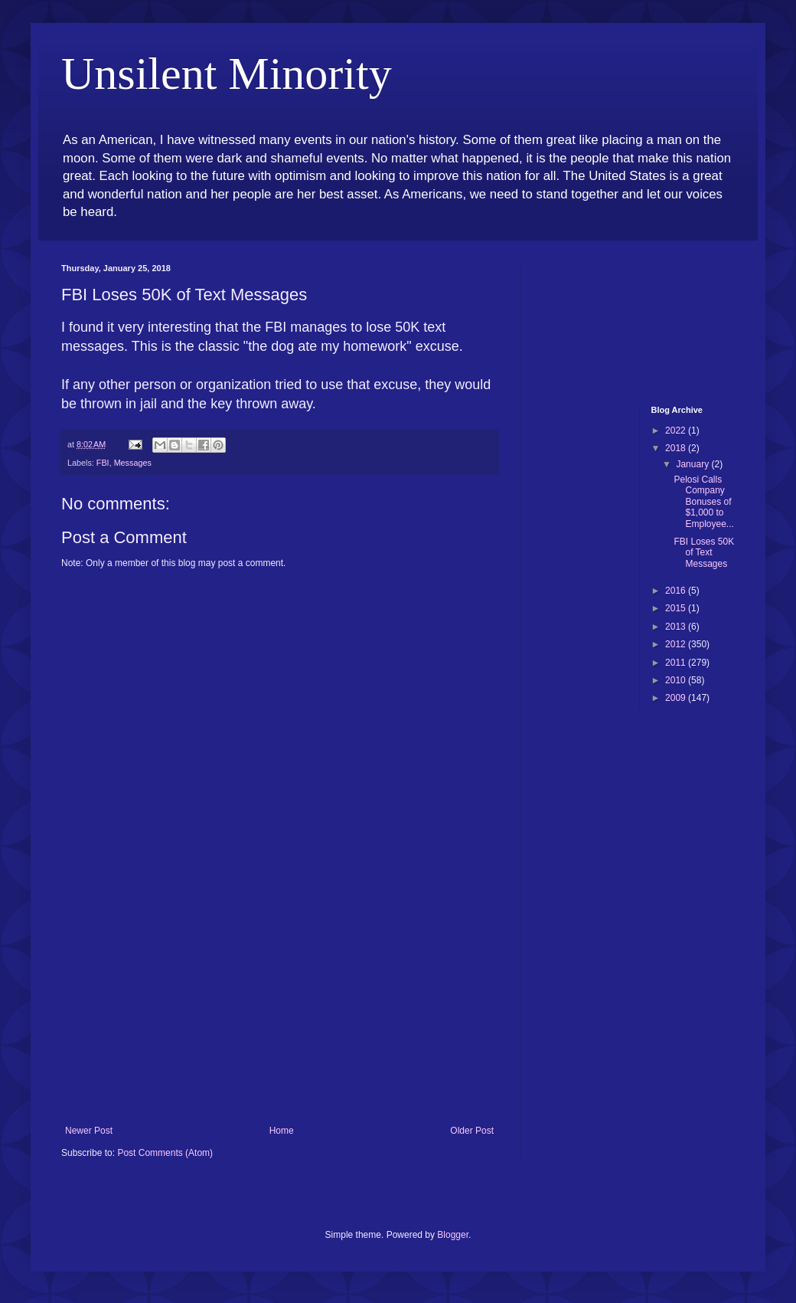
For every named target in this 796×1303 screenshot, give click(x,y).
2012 (676, 644)
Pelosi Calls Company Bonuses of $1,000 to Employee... (703, 501)
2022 (676, 430)
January (693, 464)
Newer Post (89, 1130)
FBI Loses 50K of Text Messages (704, 552)
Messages (133, 462)
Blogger (452, 1234)
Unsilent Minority (226, 73)
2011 (676, 662)
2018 (676, 448)
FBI (102, 462)
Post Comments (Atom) (165, 1152)
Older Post (472, 1130)
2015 (676, 608)
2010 (676, 680)
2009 (676, 697)
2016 (676, 590)
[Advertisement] (279, 1010)
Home (281, 1130)
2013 (676, 626)
